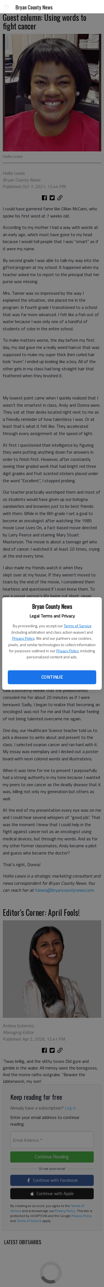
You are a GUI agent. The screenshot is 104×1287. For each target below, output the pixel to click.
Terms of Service (78, 626)
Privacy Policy (23, 638)
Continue (52, 677)
